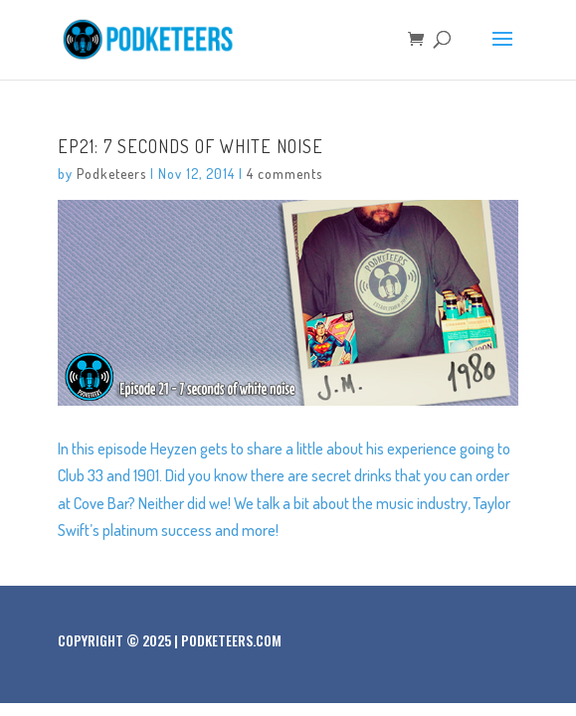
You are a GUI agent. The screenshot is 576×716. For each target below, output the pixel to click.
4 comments (284, 173)
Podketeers (111, 173)
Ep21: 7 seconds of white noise (190, 146)
